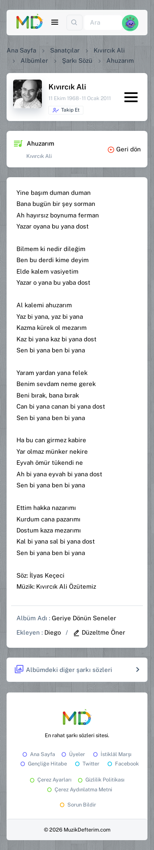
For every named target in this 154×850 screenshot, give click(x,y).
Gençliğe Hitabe (43, 764)
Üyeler (72, 754)
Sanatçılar (65, 50)
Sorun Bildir (77, 805)
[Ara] (103, 22)
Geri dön (124, 149)
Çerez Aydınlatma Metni (79, 789)
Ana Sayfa (21, 50)
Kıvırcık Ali (109, 50)
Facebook (122, 764)
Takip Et (66, 110)
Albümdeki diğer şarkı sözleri (63, 670)
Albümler (34, 60)
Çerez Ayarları (49, 780)
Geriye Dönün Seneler (84, 618)
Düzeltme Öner (99, 632)
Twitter (86, 764)
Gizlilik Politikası (100, 780)
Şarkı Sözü (77, 60)
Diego (52, 632)
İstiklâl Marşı (111, 754)
